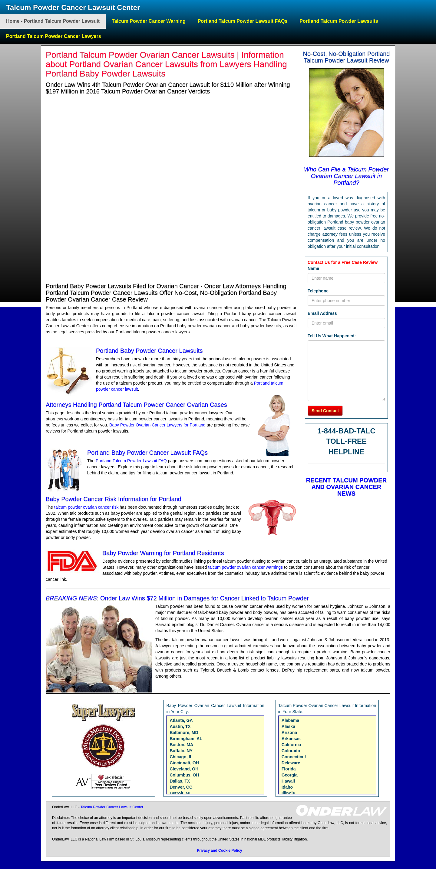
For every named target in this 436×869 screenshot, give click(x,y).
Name (313, 268)
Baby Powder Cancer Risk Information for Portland (113, 499)
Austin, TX (180, 726)
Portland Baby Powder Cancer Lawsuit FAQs (147, 452)
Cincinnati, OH (184, 762)
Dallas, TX (180, 781)
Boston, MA (181, 744)
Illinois (288, 793)
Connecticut (294, 756)
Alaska (288, 726)
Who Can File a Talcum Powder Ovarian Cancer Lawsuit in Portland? (346, 176)
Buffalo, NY (181, 750)
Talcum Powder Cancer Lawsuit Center (73, 7)
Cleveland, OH (184, 768)
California (291, 744)
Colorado (291, 750)
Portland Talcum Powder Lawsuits (338, 21)
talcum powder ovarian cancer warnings (246, 567)
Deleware (291, 762)
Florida (289, 768)
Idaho (287, 787)
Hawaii (288, 781)
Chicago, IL (181, 756)
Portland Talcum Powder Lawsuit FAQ (132, 460)
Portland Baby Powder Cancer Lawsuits (149, 350)
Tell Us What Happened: (332, 335)
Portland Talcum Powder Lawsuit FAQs (243, 21)
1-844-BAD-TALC (346, 431)
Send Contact (325, 410)
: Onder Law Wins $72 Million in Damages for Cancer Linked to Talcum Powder (177, 598)
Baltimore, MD (184, 732)
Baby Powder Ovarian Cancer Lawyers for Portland (157, 425)
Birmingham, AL (186, 738)
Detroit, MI (180, 793)
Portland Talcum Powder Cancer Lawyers (53, 36)
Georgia (290, 775)
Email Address (322, 313)
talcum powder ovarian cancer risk (86, 507)
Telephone (318, 290)
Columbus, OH (184, 775)
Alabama (290, 720)
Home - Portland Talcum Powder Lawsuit (53, 21)
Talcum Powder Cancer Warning (149, 21)
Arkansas (291, 738)
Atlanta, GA (181, 720)
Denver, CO (181, 787)
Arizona (289, 732)
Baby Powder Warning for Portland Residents (163, 553)
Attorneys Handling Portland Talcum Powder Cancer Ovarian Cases (136, 404)
